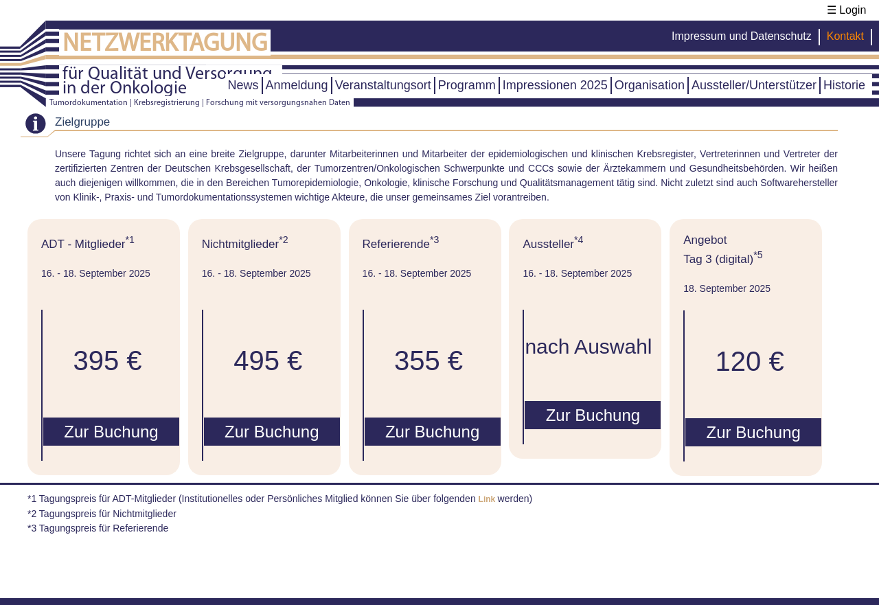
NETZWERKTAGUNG (164, 44)
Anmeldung (297, 85)
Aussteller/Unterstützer (754, 85)
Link (488, 499)
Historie (844, 85)
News (243, 85)
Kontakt (845, 36)
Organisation (650, 85)
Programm (467, 85)
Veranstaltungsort (383, 85)
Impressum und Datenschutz (742, 36)
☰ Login (847, 10)
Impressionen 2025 (555, 85)
